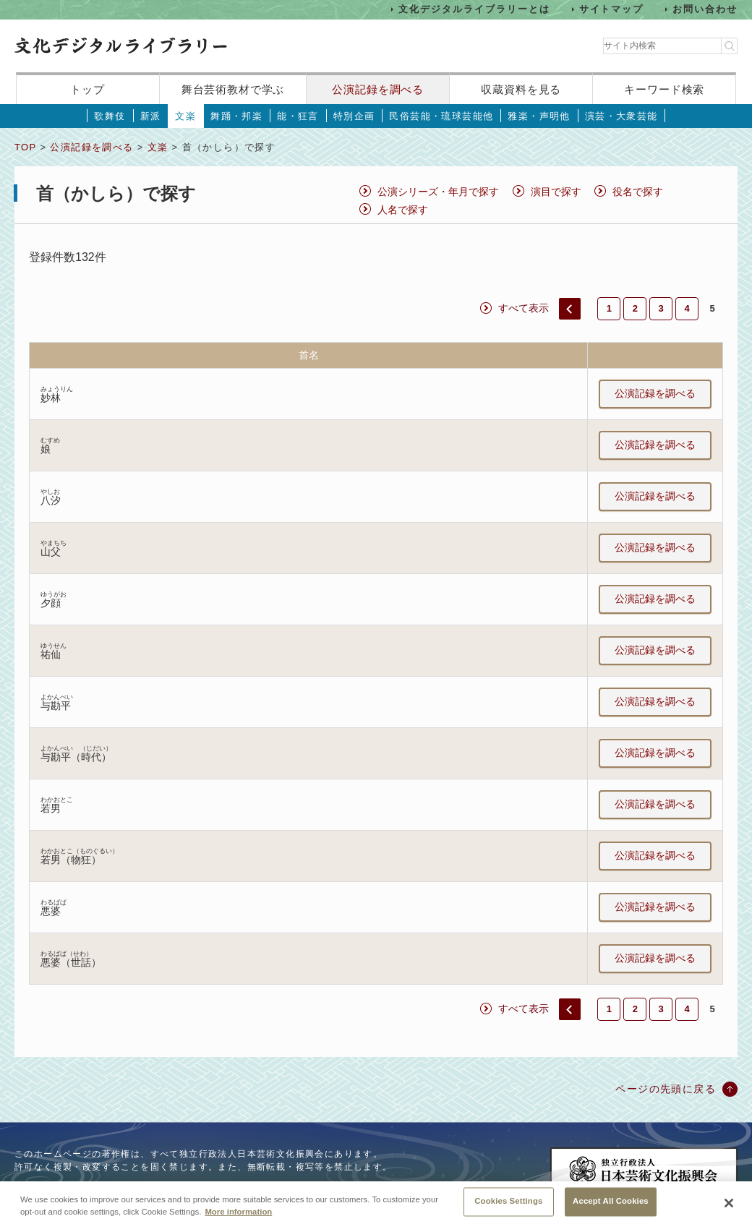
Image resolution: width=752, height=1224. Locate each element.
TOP (25, 147)
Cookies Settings (508, 1208)
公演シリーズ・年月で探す (438, 191)
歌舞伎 (109, 116)
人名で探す (402, 209)
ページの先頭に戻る (665, 1089)
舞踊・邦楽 (236, 116)
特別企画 (354, 116)
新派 (150, 116)
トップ (87, 89)
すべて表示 (523, 308)
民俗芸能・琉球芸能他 (441, 116)
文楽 (185, 116)
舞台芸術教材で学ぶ (233, 89)
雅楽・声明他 (539, 116)
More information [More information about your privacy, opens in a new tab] (238, 1219)
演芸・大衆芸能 (621, 116)
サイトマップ (611, 9)
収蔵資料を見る (521, 89)
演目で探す (556, 191)
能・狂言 (298, 116)
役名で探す (637, 191)
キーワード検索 (664, 89)
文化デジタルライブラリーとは (474, 9)
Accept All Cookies (611, 1208)
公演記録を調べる (378, 89)
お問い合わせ (705, 9)
